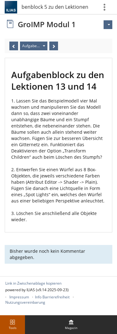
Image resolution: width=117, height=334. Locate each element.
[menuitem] (71, 324)
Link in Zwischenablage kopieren (33, 283)
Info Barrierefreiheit (52, 297)
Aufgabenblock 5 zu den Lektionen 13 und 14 (55, 6)
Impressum (19, 297)
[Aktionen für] (108, 24)
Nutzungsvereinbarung (25, 302)
